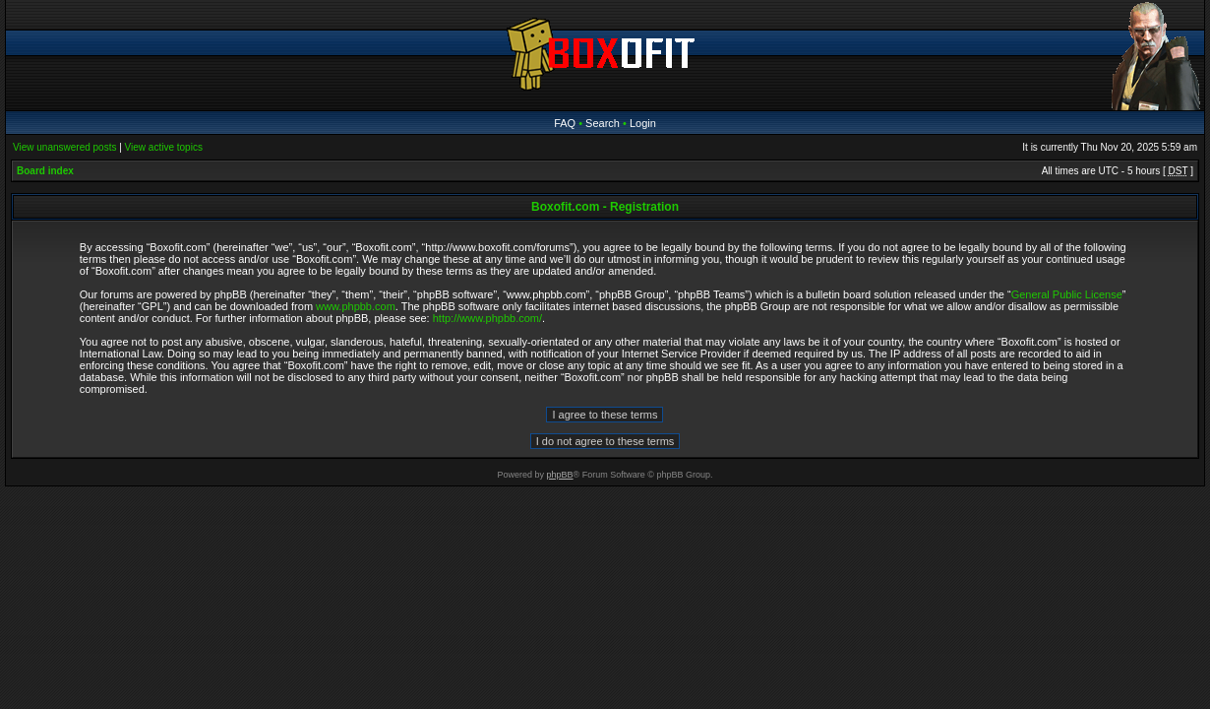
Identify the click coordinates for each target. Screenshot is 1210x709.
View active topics (164, 147)
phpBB (560, 475)
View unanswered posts (64, 147)
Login (643, 123)
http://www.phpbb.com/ (487, 318)
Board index (45, 170)
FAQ (564, 123)
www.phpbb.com (355, 306)
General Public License (1066, 294)
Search (602, 123)
